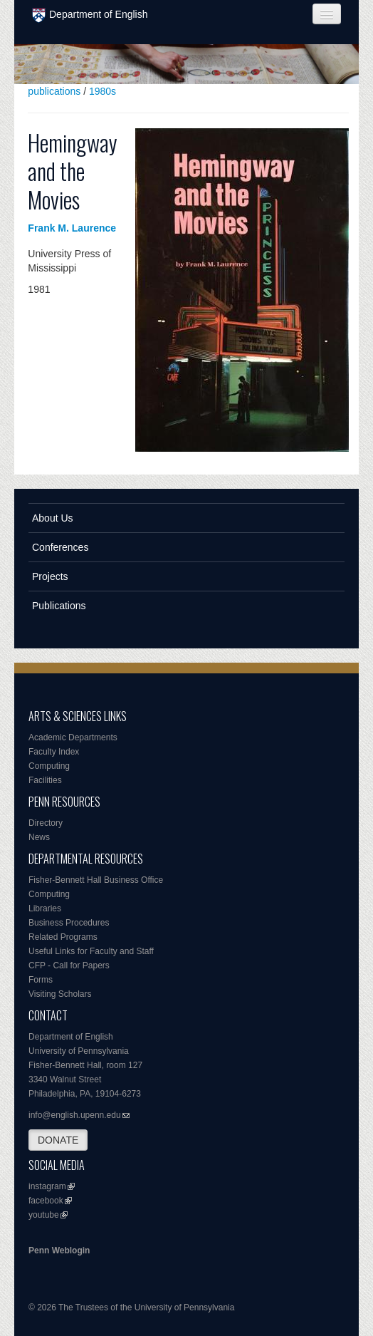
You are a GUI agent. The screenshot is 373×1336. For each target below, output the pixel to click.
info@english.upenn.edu (74, 1115)
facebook (45, 1201)
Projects (50, 576)
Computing (49, 766)
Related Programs (63, 937)
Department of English (90, 15)
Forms (40, 980)
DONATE (58, 1140)
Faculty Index (53, 752)
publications (54, 91)
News (39, 837)
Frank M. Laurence (72, 228)
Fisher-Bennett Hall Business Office (95, 880)
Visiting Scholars (60, 994)
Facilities (45, 780)
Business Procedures (68, 923)
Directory (45, 823)
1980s (102, 91)
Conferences (60, 547)
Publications (59, 605)
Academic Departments (72, 737)
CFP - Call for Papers (69, 965)
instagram (47, 1186)
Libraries (44, 908)
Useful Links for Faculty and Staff (91, 951)
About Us (52, 518)
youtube (43, 1215)
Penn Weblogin (59, 1250)
